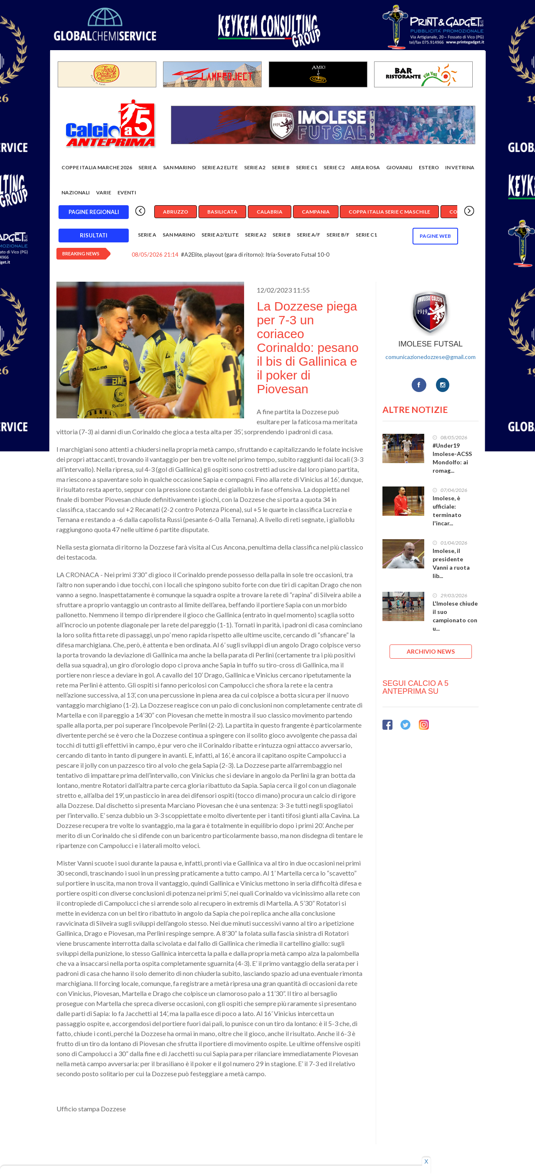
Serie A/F (308, 235)
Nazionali (75, 192)
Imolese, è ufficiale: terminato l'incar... (447, 510)
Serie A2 (254, 167)
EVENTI (126, 192)
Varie (103, 192)
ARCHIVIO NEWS (431, 651)
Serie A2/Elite (220, 235)
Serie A (147, 167)
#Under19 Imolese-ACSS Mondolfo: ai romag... (452, 458)
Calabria (270, 212)
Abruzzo (175, 212)
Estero (429, 167)
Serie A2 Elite (220, 167)
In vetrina (459, 167)
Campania (316, 212)
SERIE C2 (334, 167)
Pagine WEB (435, 236)
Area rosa (365, 167)
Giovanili (399, 167)
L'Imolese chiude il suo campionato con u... (455, 616)
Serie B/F (337, 235)
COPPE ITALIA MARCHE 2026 (96, 167)
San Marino (179, 167)
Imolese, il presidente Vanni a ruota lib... (451, 563)
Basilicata (222, 212)
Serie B (281, 167)
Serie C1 (306, 167)
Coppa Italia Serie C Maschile (389, 212)
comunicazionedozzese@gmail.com (430, 356)
